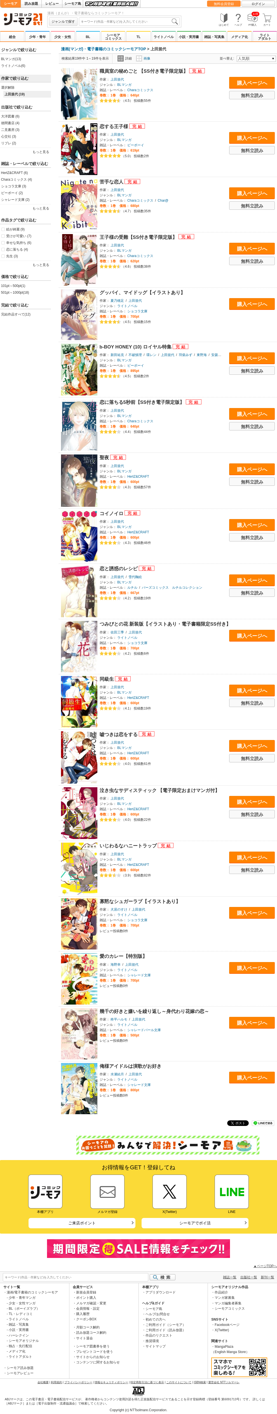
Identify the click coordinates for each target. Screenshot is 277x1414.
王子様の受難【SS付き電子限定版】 (139, 237)
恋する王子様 (115, 126)
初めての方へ (155, 1319)
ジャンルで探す (63, 21)
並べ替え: (228, 58)
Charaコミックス (140, 90)
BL (88, 37)
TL (139, 37)
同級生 (107, 679)
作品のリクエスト (158, 1335)
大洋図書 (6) (10, 116)
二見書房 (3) (10, 130)
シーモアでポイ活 (195, 1223)
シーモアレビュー (20, 1373)
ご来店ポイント (82, 1223)
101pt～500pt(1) (13, 286)
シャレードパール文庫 (144, 1030)
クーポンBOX (86, 1319)
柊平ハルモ (119, 1019)
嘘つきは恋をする (119, 734)
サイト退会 (84, 1338)
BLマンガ (124, 85)
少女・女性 (62, 37)
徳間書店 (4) (10, 123)
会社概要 (43, 1382)
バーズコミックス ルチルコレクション (172, 588)
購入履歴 (83, 1314)
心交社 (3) (8, 136)
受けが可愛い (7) (18, 236)
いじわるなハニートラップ (129, 846)
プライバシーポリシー (78, 1382)
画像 (143, 58)
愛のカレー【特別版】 (123, 956)
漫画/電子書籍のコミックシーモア (32, 1292)
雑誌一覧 (229, 1277)
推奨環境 (152, 1341)
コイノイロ (112, 513)
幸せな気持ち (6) (18, 243)
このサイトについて (178, 1382)
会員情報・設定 (88, 1309)
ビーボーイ (135, 145)
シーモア (10, 4)
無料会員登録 (224, 4)
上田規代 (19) (14, 94)
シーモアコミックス (113, 37)
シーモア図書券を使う (93, 1346)
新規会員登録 (86, 1292)
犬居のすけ (119, 909)
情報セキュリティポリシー (111, 1382)
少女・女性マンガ (22, 1303)
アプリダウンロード (160, 1292)
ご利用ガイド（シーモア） (165, 1325)
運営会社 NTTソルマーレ (224, 1382)
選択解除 (8, 87)
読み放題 (31, 4)
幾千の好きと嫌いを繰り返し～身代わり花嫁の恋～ (154, 1011)
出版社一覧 (248, 1277)
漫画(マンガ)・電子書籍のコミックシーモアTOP (103, 49)
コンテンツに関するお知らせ (98, 1362)
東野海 (202, 355)
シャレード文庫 (139, 975)
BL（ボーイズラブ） (24, 1309)
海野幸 (116, 965)
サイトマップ (155, 1346)
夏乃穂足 (117, 301)
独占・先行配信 (20, 1346)
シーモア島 (72, 4)
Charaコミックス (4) (16, 180)
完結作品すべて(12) (15, 314)
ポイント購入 (86, 1298)
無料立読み (252, 95)
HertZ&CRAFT (138, 477)
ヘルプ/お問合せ (157, 1314)
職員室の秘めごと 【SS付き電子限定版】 (144, 71)
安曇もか (218, 355)
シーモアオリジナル (24, 1341)
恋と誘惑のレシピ (119, 568)
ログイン (258, 4)
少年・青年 (37, 37)
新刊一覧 (267, 1277)
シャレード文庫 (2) (15, 200)
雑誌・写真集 (214, 37)
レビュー (52, 4)
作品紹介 (221, 1292)
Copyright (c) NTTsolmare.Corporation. (138, 1410)
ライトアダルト (264, 37)
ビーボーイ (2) (12, 193)
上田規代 (117, 79)
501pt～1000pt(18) (15, 292)
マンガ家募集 (225, 1298)
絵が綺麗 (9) (15, 229)
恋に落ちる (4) (17, 249)
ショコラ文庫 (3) (13, 186)
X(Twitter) (222, 1330)
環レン (151, 355)
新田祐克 (117, 355)
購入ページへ (252, 83)
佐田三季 (117, 632)
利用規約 (56, 1382)
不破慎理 (135, 355)
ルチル (132, 588)
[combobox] (129, 21)
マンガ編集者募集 (228, 1303)
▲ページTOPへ (265, 1266)
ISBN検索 (200, 1382)
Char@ (163, 200)
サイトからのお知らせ (93, 1357)
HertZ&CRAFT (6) (14, 173)
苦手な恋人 (112, 182)
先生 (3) (12, 256)
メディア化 (239, 37)
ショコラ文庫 (137, 311)
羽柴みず (185, 355)
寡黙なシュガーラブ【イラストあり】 (140, 901)
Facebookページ (227, 1325)
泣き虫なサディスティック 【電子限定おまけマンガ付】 (160, 790)
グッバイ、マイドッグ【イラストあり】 (142, 292)
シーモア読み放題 (20, 1368)
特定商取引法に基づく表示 (147, 1382)
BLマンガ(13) (11, 59)
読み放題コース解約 (91, 1333)
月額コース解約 (88, 1327)
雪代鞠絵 (135, 577)
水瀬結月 (117, 1074)
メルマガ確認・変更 (91, 1303)
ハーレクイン (19, 1335)
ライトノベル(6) (13, 66)
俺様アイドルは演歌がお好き (130, 1066)
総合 (12, 37)
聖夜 (105, 457)
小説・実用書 (189, 37)
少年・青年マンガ (22, 1298)
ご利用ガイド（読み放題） (165, 1330)
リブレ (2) (8, 143)
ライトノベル (164, 37)
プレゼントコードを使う (94, 1352)
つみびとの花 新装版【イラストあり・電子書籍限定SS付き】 (165, 624)
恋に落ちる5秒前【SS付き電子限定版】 (143, 402)
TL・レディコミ (21, 1314)
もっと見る (40, 152)
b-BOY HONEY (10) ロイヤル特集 (136, 347)
